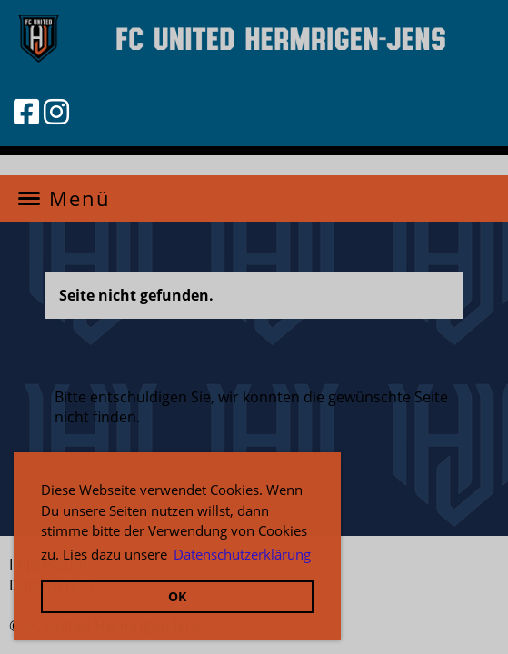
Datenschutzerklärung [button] (242, 554)
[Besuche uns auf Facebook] (26, 111)
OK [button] (177, 596)
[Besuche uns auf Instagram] (56, 111)
